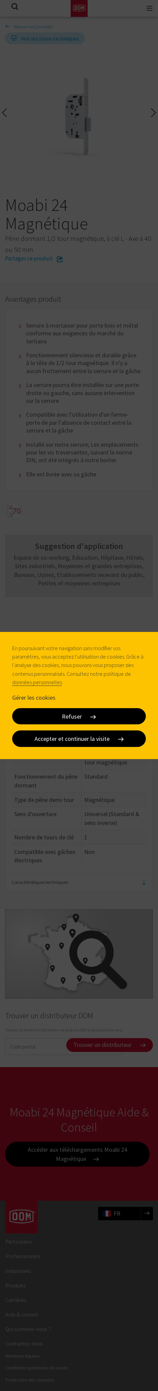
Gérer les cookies (33, 697)
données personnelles (37, 682)
